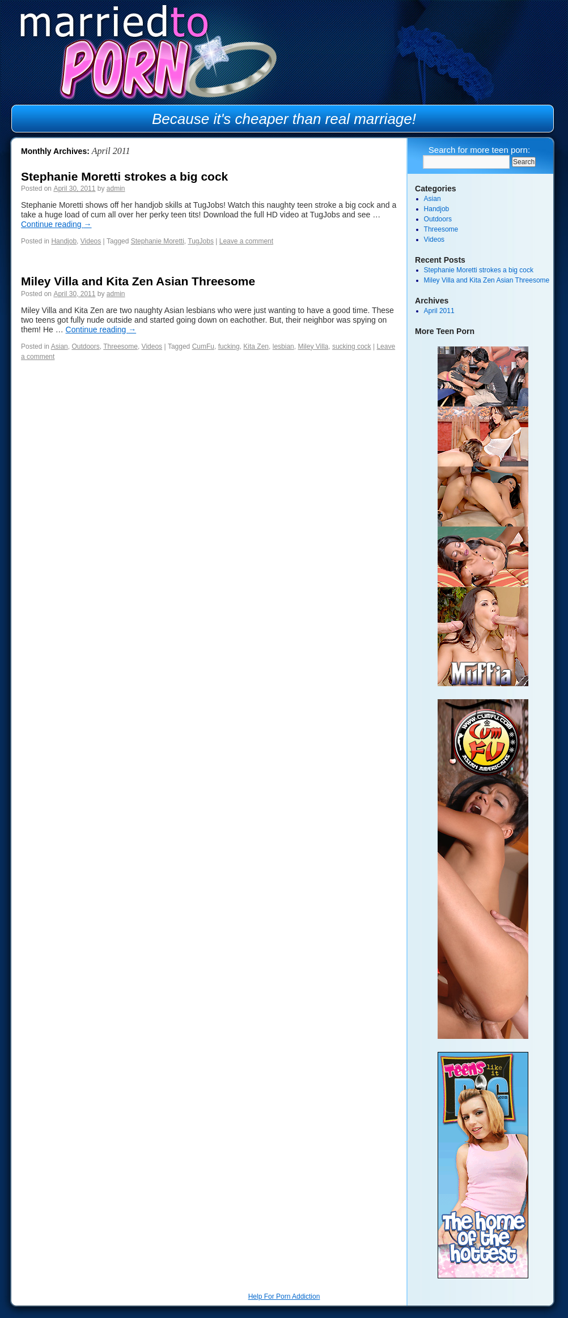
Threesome (120, 346)
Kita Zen (256, 346)
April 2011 (439, 311)
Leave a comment (246, 241)
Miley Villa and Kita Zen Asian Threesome (138, 281)
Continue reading (56, 224)
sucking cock (351, 346)
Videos (90, 241)
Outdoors (85, 346)
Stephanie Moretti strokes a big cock (124, 176)
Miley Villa (313, 346)
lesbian (283, 346)
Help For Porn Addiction (284, 1296)
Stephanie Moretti (157, 241)
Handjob (64, 241)
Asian (59, 346)
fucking (229, 346)
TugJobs (201, 241)
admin (116, 188)
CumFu (203, 346)
